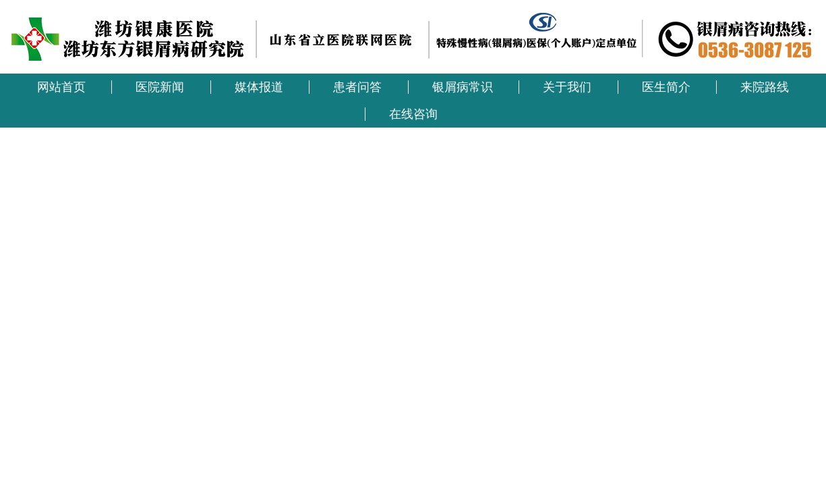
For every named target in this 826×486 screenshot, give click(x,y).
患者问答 (357, 87)
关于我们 (567, 87)
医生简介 (666, 87)
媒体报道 (259, 87)
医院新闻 (160, 87)
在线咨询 (413, 114)
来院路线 (764, 87)
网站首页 (61, 87)
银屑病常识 (462, 87)
